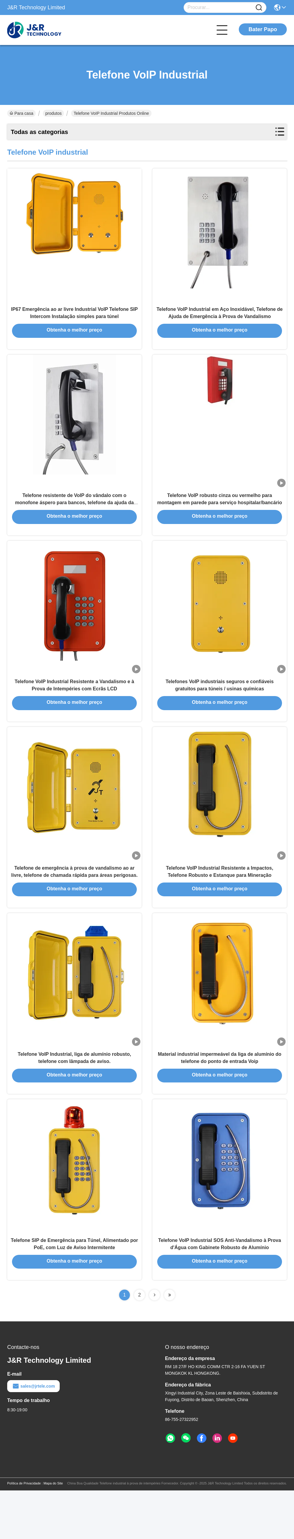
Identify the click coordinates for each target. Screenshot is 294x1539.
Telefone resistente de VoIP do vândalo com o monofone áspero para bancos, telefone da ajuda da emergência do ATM (74, 518)
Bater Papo (262, 29)
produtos (53, 113)
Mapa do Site (53, 1532)
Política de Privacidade (24, 1532)
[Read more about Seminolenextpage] (154, 1343)
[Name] (258, 7)
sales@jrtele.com (33, 1434)
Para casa (21, 113)
